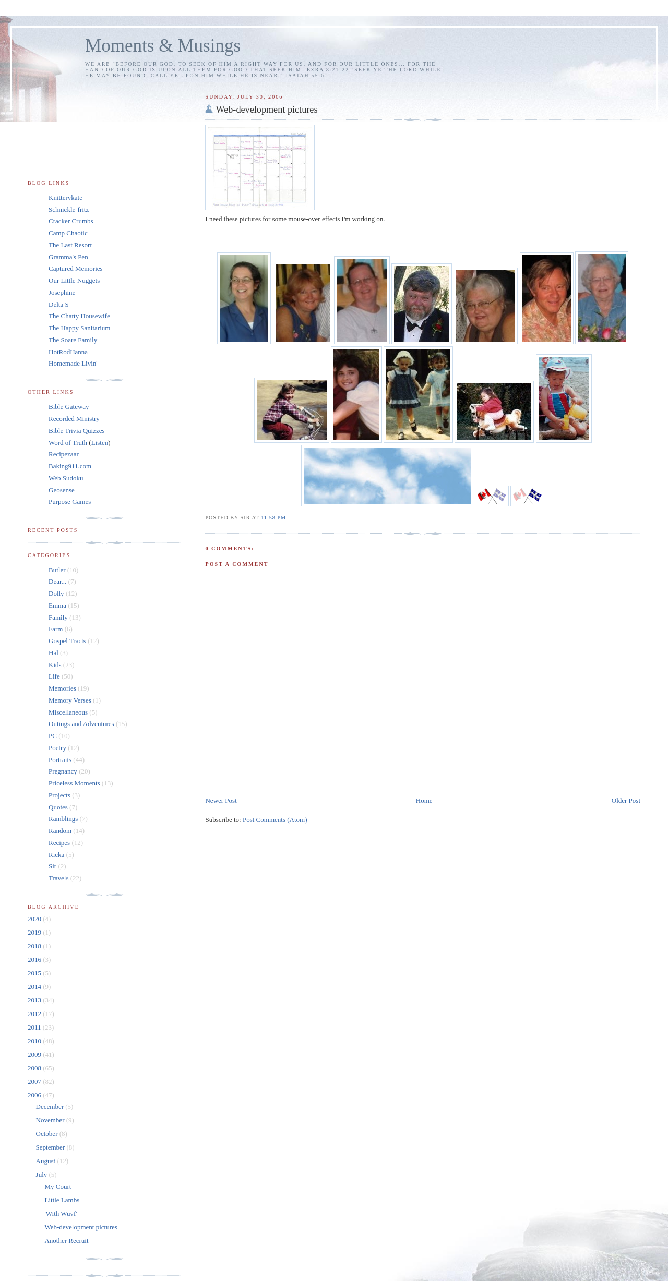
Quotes (58, 807)
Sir (52, 866)
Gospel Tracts (67, 641)
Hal (53, 653)
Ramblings (63, 819)
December (51, 1106)
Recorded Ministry (74, 418)
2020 (35, 919)
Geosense (62, 490)
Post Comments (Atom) (275, 820)
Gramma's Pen (68, 257)
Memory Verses (70, 700)
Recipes (59, 843)
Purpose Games (70, 501)
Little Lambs (61, 1200)
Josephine (62, 292)
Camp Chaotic (68, 233)
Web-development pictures (266, 109)
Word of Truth (69, 442)
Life (54, 676)
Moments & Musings (163, 45)
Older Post (626, 800)
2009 (35, 1054)
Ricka (56, 855)
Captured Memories (76, 268)
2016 (35, 959)
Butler (57, 570)
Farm (56, 629)
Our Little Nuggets (74, 280)
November (51, 1120)
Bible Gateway (69, 406)
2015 (35, 973)
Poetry (57, 748)
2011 (35, 1027)
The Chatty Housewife (79, 316)
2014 (35, 986)
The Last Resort (70, 245)
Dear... (57, 581)
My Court (57, 1186)
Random (60, 831)
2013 (35, 1000)
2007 (35, 1081)
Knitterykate (65, 197)
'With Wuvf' (60, 1213)
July (42, 1174)
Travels (59, 878)
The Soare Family (73, 340)
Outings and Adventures (81, 724)
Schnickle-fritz (69, 209)
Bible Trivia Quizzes (77, 430)
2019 (35, 932)
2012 (35, 1014)
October (47, 1134)
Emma (57, 605)
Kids (55, 665)
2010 (35, 1041)
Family (58, 617)
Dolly (56, 593)
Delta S (59, 304)
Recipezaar (64, 454)
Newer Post (220, 800)
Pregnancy (63, 771)
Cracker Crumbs (71, 221)
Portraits (60, 760)
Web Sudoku (66, 478)
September (51, 1147)
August (46, 1161)
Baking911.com (70, 466)
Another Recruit (66, 1240)
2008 (35, 1068)
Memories (62, 688)
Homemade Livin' (73, 363)
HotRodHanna (68, 352)
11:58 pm (273, 518)
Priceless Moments (74, 783)
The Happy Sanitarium (79, 328)
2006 (35, 1095)
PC (53, 736)
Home (424, 800)
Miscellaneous (68, 712)
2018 (35, 946)
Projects (59, 795)
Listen (100, 442)
